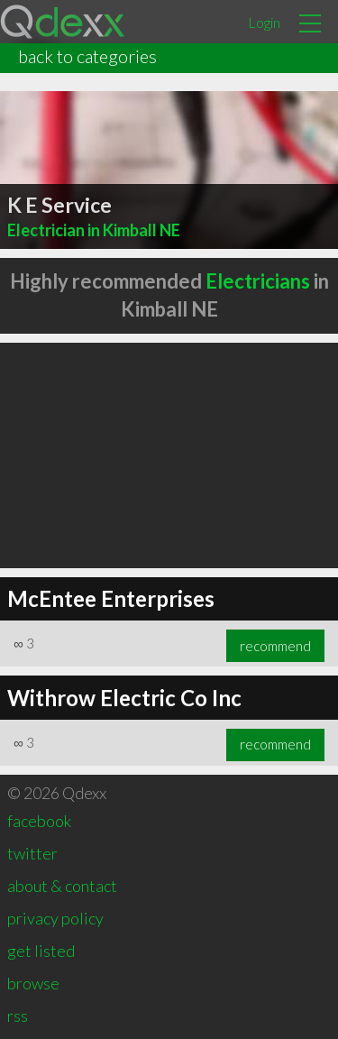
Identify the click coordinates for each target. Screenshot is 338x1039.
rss (17, 1015)
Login (264, 22)
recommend (275, 646)
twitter (32, 853)
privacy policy (55, 918)
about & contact (62, 886)
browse (33, 983)
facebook (39, 821)
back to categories (87, 56)
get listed (41, 951)
